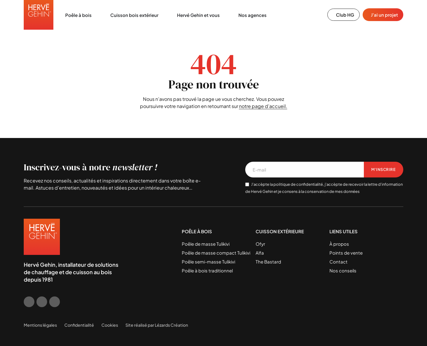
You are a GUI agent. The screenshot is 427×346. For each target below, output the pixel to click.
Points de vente (346, 252)
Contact (338, 261)
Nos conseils (342, 270)
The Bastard (268, 261)
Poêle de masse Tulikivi (206, 244)
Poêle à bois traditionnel (207, 270)
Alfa (260, 252)
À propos (339, 244)
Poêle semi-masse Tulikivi (208, 261)
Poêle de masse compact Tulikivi (216, 252)
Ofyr (260, 244)
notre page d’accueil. (263, 106)
